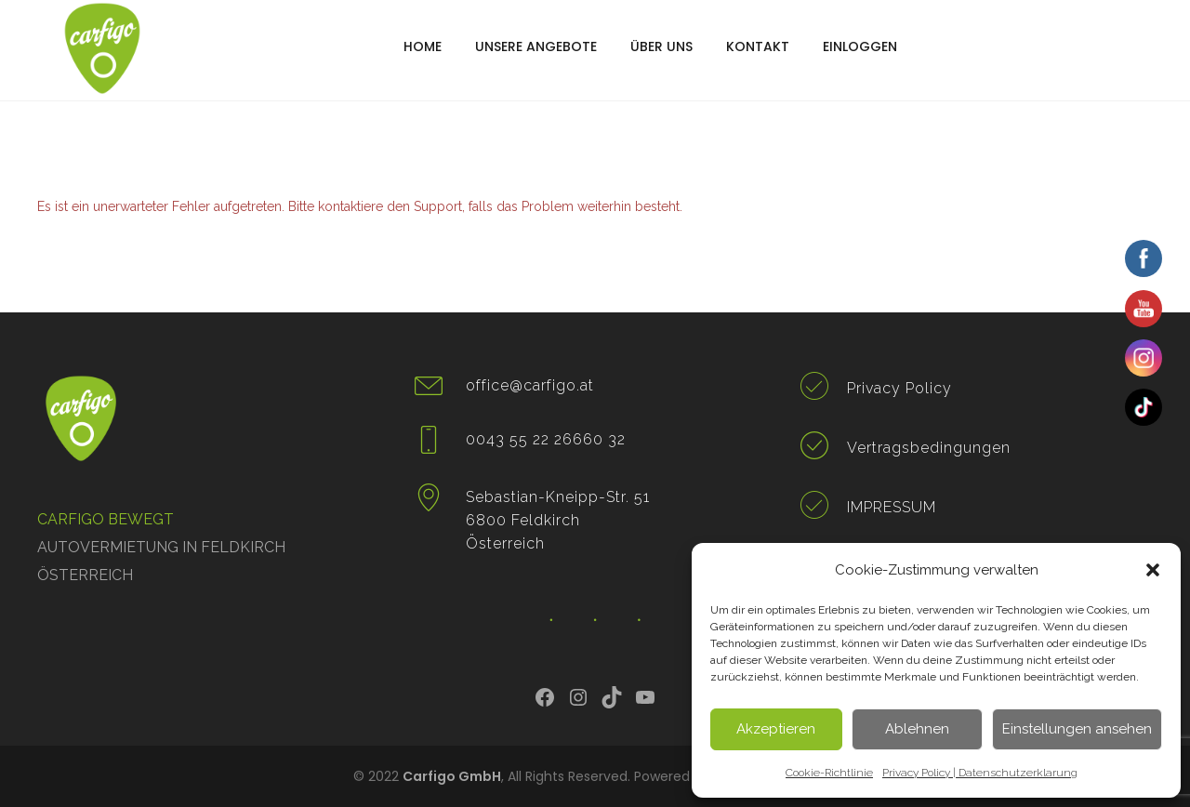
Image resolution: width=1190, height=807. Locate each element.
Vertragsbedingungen (929, 447)
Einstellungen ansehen (1077, 729)
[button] (1153, 570)
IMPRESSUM (891, 507)
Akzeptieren (775, 729)
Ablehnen (917, 729)
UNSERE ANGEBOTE (536, 46)
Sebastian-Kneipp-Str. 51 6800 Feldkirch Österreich (558, 520)
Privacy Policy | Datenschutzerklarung (980, 772)
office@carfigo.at (530, 385)
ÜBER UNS (661, 46)
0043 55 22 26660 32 (546, 439)
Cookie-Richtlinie (829, 772)
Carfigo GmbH (452, 776)
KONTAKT (757, 46)
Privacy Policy (899, 388)
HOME (422, 46)
